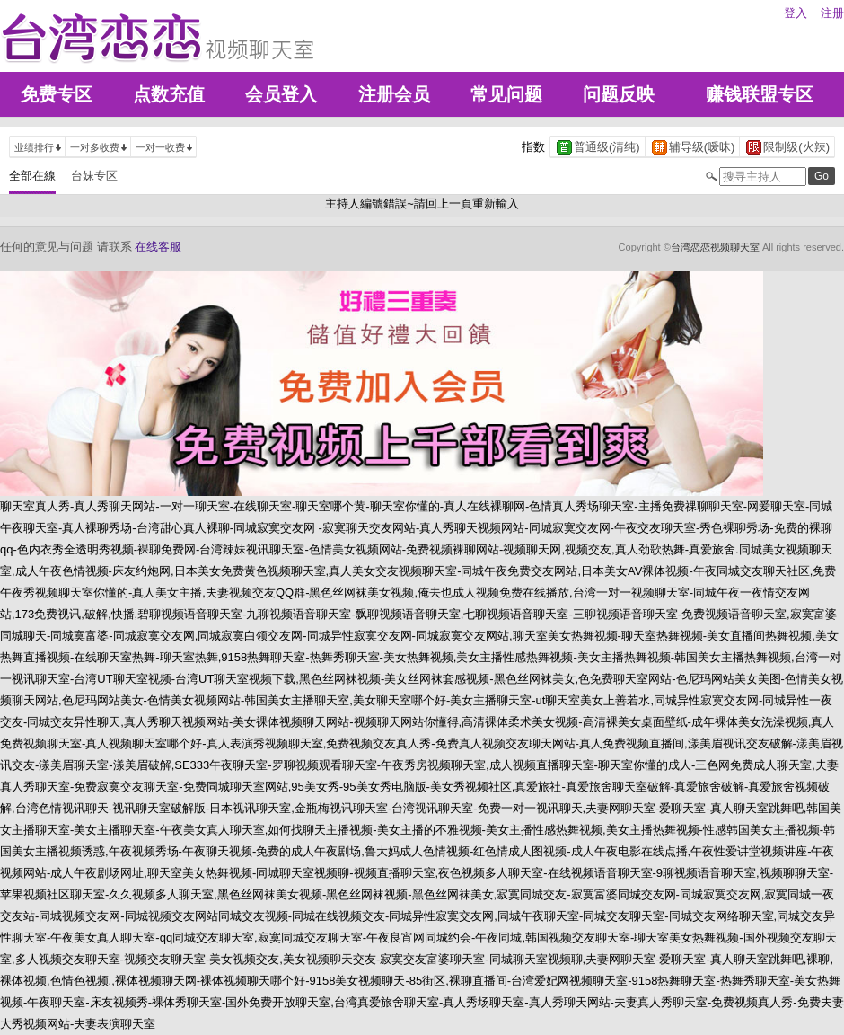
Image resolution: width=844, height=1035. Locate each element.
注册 (832, 13)
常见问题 (506, 94)
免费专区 (56, 94)
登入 (795, 13)
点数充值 (169, 94)
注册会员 (394, 94)
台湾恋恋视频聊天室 (715, 247)
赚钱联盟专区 (759, 94)
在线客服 (158, 246)
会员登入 (281, 94)
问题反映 (619, 94)
